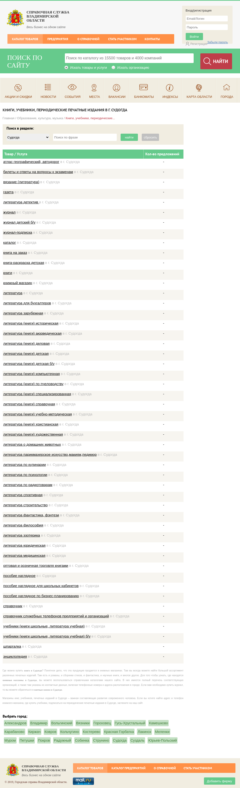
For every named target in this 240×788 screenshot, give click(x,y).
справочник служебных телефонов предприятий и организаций (56, 616)
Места (94, 97)
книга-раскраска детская (23, 263)
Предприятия (57, 39)
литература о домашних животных (32, 444)
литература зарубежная (23, 313)
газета (8, 192)
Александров (15, 723)
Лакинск (144, 732)
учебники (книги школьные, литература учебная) (44, 626)
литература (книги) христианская (30, 424)
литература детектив (21, 202)
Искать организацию (133, 67)
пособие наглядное (19, 576)
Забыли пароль (217, 42)
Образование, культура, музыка (40, 118)
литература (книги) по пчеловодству (33, 384)
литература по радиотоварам (27, 485)
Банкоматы (144, 97)
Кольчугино (69, 732)
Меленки (162, 732)
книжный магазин (17, 283)
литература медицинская (24, 555)
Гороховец (102, 723)
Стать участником (122, 39)
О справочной (88, 39)
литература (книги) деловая (26, 343)
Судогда (120, 740)
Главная (8, 118)
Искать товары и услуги (88, 67)
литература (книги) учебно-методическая (37, 414)
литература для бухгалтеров (27, 303)
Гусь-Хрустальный (130, 723)
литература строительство (25, 505)
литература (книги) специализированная (37, 394)
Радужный (62, 740)
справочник (12, 606)
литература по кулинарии (24, 465)
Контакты (152, 39)
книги (7, 273)
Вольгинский (61, 723)
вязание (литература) (21, 182)
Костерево (91, 732)
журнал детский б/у (19, 222)
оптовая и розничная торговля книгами (35, 565)
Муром (10, 740)
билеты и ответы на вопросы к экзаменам (38, 172)
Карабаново (15, 732)
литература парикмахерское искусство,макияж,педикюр (50, 454)
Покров (44, 740)
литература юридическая (24, 545)
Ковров (50, 732)
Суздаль (137, 740)
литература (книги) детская (26, 353)
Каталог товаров (25, 39)
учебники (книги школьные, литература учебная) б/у (47, 636)
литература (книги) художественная (33, 434)
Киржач (34, 732)
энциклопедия (15, 656)
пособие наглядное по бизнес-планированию (41, 596)
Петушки (27, 740)
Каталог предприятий (128, 768)
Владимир (38, 723)
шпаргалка (12, 646)
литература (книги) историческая (31, 323)
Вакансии (117, 97)
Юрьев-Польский (162, 740)
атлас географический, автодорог (31, 162)
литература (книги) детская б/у (29, 364)
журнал (9, 212)
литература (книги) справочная (29, 404)
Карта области (199, 97)
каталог (9, 242)
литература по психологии (25, 475)
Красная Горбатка (119, 732)
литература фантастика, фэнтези (31, 515)
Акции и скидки (18, 97)
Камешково (158, 723)
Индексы (170, 97)
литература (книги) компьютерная (31, 374)
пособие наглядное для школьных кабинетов (41, 586)
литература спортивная (23, 495)
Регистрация (199, 44)
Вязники (83, 723)
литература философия (23, 525)
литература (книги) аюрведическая (32, 333)
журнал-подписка (17, 232)
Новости (48, 97)
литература (13, 293)
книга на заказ (15, 252)
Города (227, 97)
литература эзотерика (21, 535)
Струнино (101, 740)
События (72, 97)
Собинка (82, 740)
